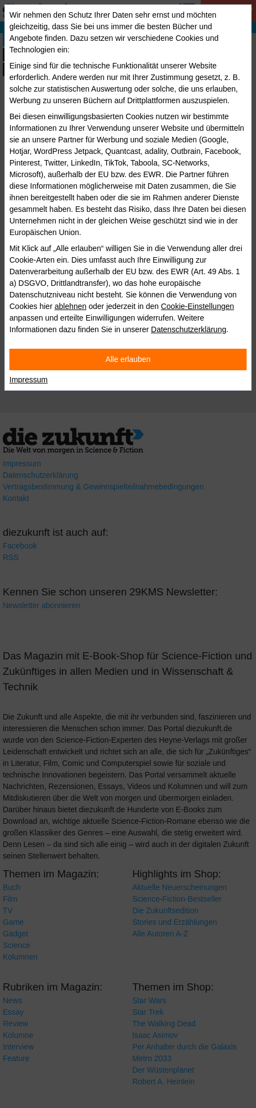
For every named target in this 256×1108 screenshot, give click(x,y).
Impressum (28, 379)
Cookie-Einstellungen (197, 306)
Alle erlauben (128, 359)
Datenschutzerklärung (188, 329)
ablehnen (71, 306)
